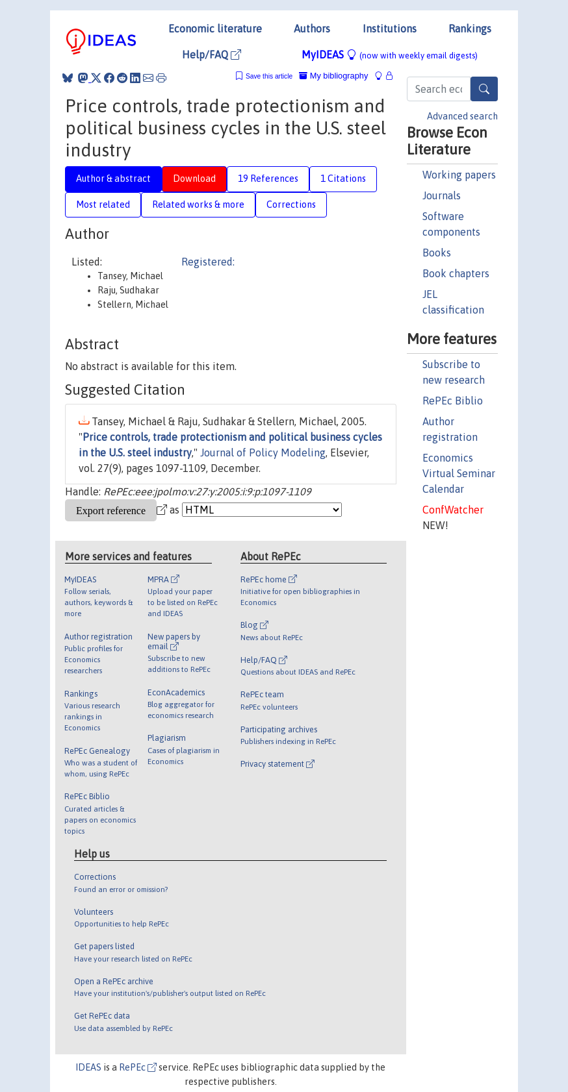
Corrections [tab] (291, 204)
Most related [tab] (103, 204)
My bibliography (333, 76)
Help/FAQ (211, 54)
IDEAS (88, 1067)
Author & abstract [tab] (113, 178)
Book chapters (455, 273)
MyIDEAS (390, 54)
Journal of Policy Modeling (263, 452)
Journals (441, 195)
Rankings (469, 28)
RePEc (138, 1067)
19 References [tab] (268, 178)
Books (436, 252)
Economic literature (215, 28)
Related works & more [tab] (198, 204)
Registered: (208, 261)
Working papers (459, 174)
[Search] (484, 89)
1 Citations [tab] (343, 178)
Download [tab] (194, 178)
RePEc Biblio (452, 400)
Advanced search (462, 116)
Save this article (269, 76)
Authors (312, 28)
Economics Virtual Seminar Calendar (458, 473)
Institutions (390, 28)
